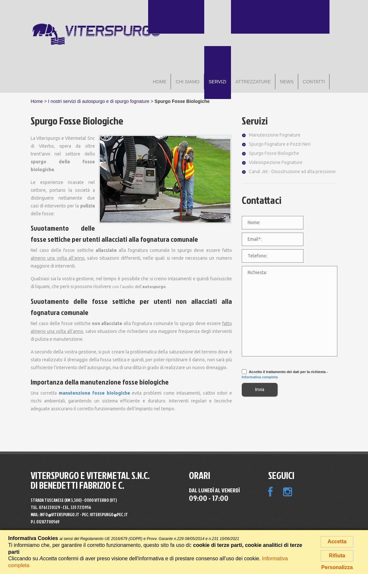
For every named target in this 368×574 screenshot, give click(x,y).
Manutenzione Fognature (274, 135)
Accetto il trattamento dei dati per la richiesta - (285, 374)
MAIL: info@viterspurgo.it (55, 514)
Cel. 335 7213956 (77, 507)
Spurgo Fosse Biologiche (274, 153)
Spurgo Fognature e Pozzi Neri (280, 144)
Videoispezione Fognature (275, 162)
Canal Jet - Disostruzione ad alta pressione (292, 171)
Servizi (255, 120)
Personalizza (337, 567)
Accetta (337, 541)
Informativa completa (260, 377)
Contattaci (262, 199)
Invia (259, 389)
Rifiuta (337, 555)
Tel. (45, 507)
